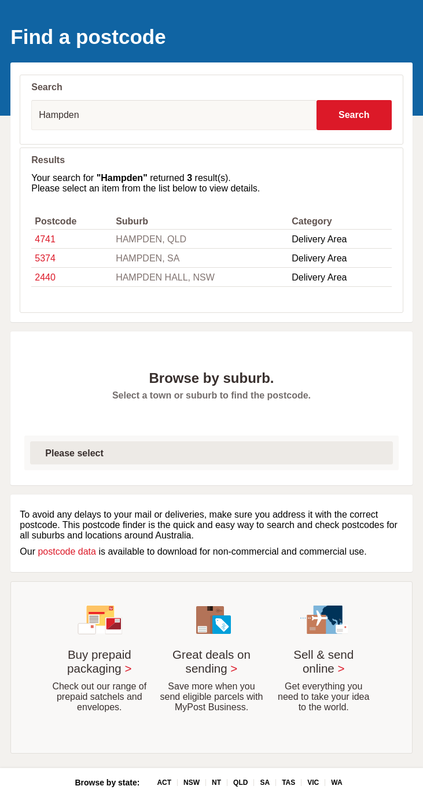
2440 (45, 277)
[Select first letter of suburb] (211, 452)
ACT (164, 782)
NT (216, 782)
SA (265, 782)
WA (336, 782)
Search (354, 115)
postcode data (67, 551)
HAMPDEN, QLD (151, 239)
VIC (313, 782)
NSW (191, 782)
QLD (240, 782)
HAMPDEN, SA (147, 258)
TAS (288, 782)
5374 (45, 258)
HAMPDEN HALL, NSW (165, 277)
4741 (45, 239)
